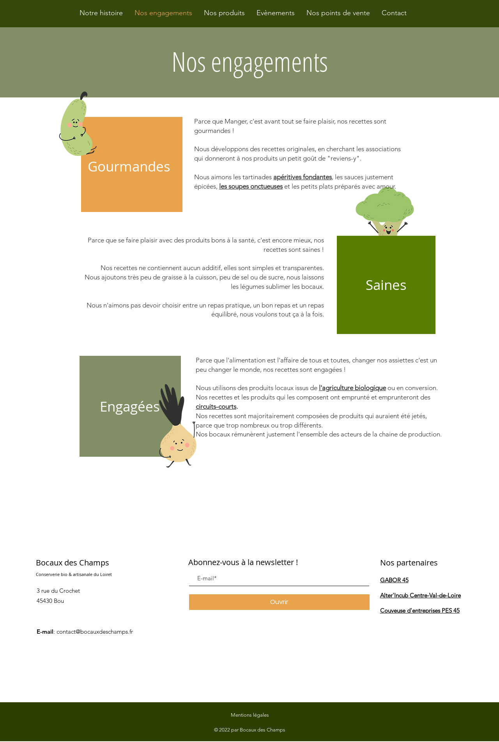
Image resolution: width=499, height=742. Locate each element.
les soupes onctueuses (251, 186)
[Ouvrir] (279, 602)
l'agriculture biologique (352, 388)
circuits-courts (216, 406)
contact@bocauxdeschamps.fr (95, 631)
